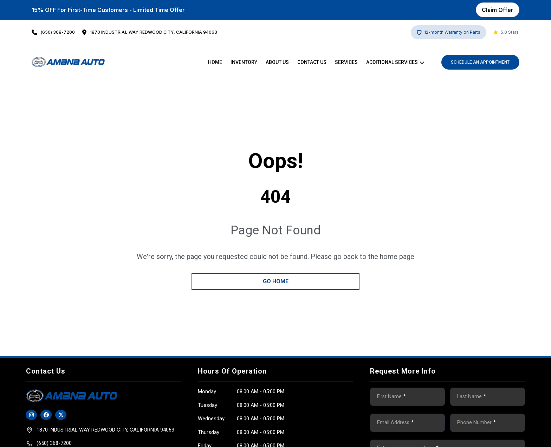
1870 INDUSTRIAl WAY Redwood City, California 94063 (153, 32)
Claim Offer (497, 9)
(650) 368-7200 (58, 32)
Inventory (244, 62)
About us (277, 62)
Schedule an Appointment (480, 62)
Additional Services (392, 62)
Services (346, 62)
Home (215, 62)
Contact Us (311, 62)
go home (276, 281)
